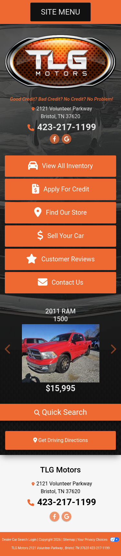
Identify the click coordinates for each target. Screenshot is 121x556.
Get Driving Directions (60, 440)
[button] (8, 349)
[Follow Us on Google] (66, 139)
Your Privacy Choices (98, 539)
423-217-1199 (66, 127)
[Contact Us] (60, 282)
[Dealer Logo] (60, 61)
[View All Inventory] (60, 166)
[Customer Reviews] (60, 259)
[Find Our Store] (60, 212)
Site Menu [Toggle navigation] (60, 12)
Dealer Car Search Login (19, 539)
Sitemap (69, 539)
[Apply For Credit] (60, 189)
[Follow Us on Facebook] (54, 139)
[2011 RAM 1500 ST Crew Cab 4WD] (60, 353)
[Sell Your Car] (60, 236)
